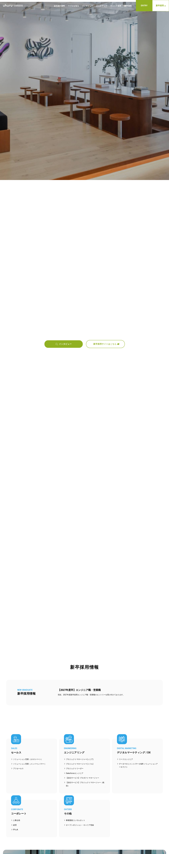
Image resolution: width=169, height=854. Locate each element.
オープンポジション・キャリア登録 (80, 825)
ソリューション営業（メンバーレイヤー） (29, 764)
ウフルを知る (73, 6)
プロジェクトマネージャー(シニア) (79, 759)
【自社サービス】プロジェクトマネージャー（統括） (85, 784)
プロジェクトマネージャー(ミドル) (79, 764)
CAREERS (13, 5)
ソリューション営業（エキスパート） (28, 759)
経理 (15, 825)
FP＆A (15, 830)
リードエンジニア (126, 759)
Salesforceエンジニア (74, 773)
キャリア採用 (115, 6)
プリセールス (18, 768)
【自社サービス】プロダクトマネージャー (82, 778)
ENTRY (144, 5)
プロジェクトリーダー (74, 768)
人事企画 (16, 820)
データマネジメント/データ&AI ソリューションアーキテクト (138, 765)
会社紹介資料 (59, 6)
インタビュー (87, 6)
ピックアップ (101, 6)
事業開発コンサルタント (75, 820)
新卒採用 (161, 5)
